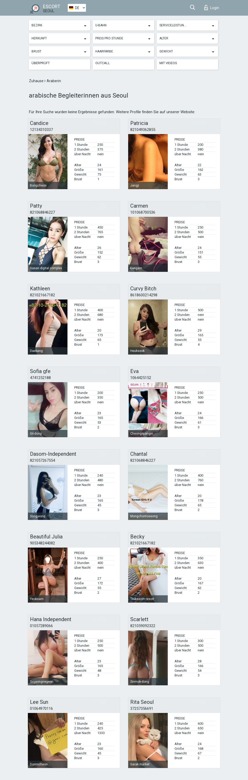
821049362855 (142, 129)
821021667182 (42, 295)
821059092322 (142, 625)
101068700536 (142, 212)
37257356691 (141, 708)
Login (211, 7)
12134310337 (41, 129)
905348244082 (42, 543)
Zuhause (36, 81)
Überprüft (41, 63)
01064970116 (41, 708)
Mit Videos (168, 63)
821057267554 (42, 460)
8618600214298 (143, 295)
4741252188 (40, 377)
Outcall (102, 63)
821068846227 (42, 212)
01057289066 (41, 625)
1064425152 (140, 377)
